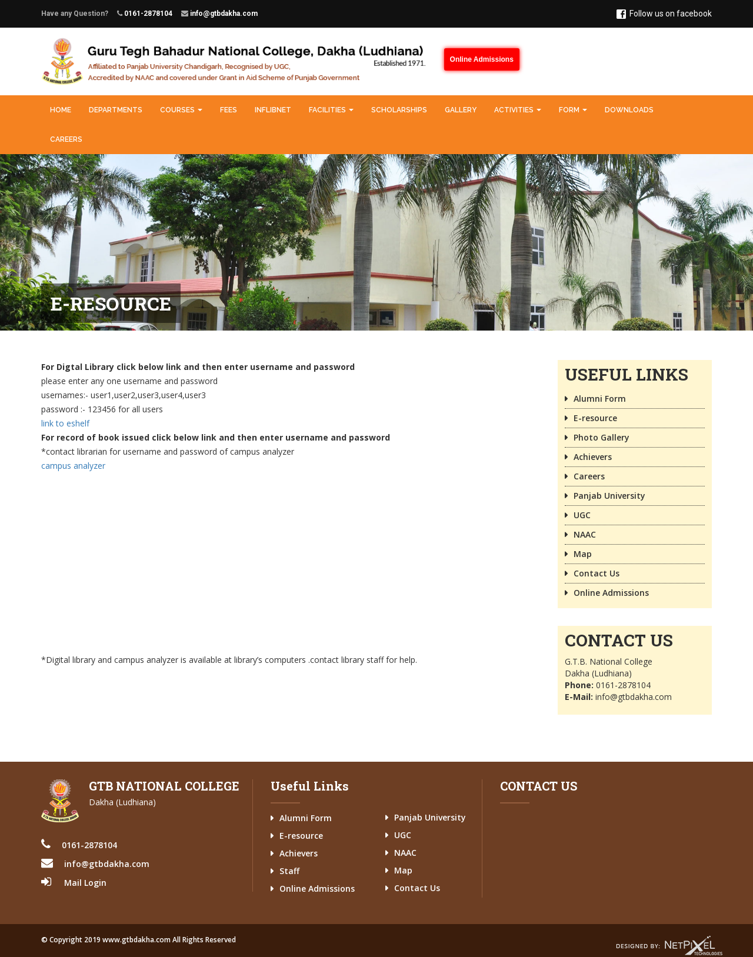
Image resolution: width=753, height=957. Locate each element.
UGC (582, 515)
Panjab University (609, 495)
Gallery (461, 110)
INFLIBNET (273, 110)
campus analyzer (73, 465)
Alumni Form (600, 398)
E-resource (595, 418)
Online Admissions (482, 59)
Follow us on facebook (664, 14)
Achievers (593, 456)
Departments (115, 110)
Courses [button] (181, 110)
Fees (228, 110)
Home (60, 110)
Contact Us (596, 573)
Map (583, 553)
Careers (66, 139)
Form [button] (573, 110)
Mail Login (85, 882)
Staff (289, 870)
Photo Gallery (601, 437)
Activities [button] (517, 110)
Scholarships (399, 110)
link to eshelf (65, 423)
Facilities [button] (331, 110)
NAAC (585, 534)
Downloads (629, 110)
